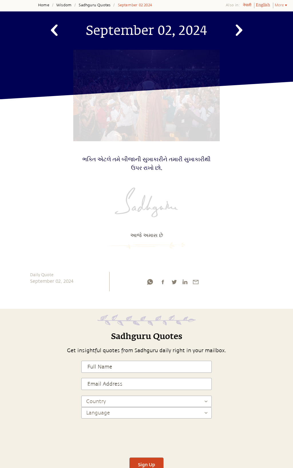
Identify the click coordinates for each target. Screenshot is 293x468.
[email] (196, 283)
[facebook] (163, 283)
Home (43, 5)
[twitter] (174, 283)
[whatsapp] (150, 283)
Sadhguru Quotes (94, 5)
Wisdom (64, 5)
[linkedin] (185, 283)
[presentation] (146, 435)
